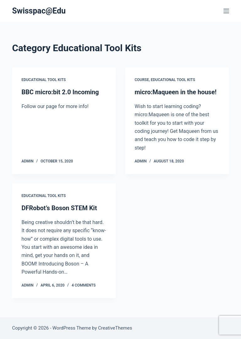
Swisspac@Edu (39, 10)
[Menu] (226, 11)
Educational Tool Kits (43, 80)
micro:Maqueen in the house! (176, 92)
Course (142, 80)
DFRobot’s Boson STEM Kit (59, 208)
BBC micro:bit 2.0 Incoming (60, 92)
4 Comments (84, 285)
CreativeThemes (115, 328)
